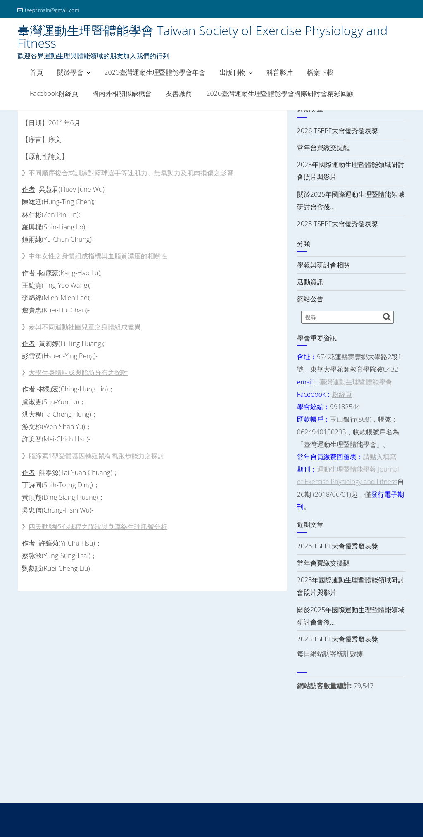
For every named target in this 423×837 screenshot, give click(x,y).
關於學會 (70, 72)
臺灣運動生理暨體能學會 (355, 381)
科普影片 (279, 72)
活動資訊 (310, 281)
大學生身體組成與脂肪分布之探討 (78, 372)
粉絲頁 (342, 394)
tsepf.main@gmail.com (48, 10)
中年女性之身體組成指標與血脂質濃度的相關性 (98, 255)
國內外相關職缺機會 (122, 93)
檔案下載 (320, 72)
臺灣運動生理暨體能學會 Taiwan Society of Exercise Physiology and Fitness (202, 36)
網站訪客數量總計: (325, 685)
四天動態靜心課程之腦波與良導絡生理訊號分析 (98, 526)
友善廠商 (179, 93)
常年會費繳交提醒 (323, 147)
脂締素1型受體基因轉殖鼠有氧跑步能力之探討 (96, 455)
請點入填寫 (379, 456)
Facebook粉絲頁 (54, 93)
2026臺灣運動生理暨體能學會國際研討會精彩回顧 (280, 93)
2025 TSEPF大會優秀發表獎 (337, 223)
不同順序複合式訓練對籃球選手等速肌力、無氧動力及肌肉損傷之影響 (131, 172)
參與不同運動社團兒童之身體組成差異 (85, 326)
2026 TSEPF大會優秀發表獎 (337, 130)
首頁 (36, 72)
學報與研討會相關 (323, 264)
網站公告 (310, 298)
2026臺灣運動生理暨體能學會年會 (154, 72)
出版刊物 (232, 72)
